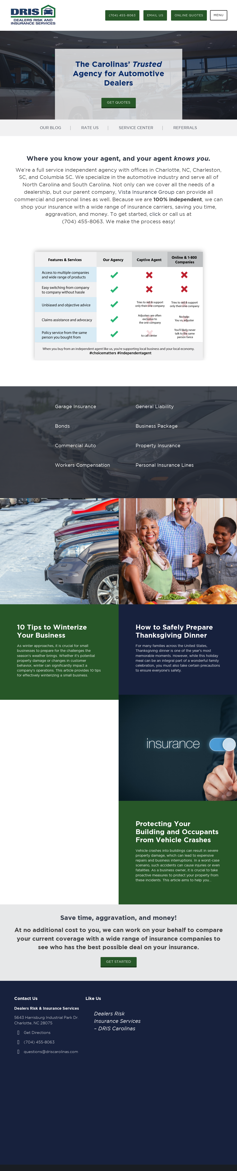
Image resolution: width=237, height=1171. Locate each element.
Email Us (155, 15)
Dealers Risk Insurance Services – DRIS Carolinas (117, 1021)
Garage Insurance (75, 406)
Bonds (62, 426)
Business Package (157, 426)
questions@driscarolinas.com (51, 1052)
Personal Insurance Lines (165, 465)
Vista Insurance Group (146, 192)
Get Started (118, 961)
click (155, 214)
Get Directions (37, 1032)
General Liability (155, 406)
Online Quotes (189, 15)
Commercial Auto (75, 445)
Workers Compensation (82, 465)
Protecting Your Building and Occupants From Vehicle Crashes (177, 832)
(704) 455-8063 (122, 15)
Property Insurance (158, 445)
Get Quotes (118, 102)
